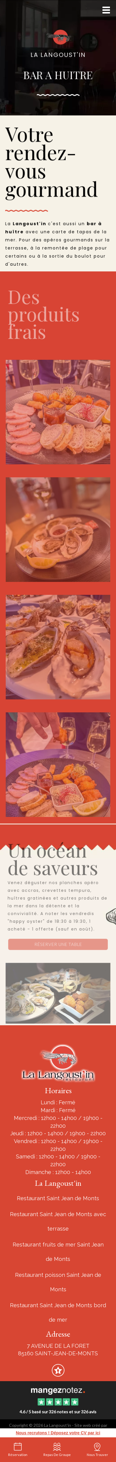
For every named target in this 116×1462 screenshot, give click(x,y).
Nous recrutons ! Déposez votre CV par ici (58, 1432)
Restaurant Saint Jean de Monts (58, 1198)
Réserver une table (58, 944)
